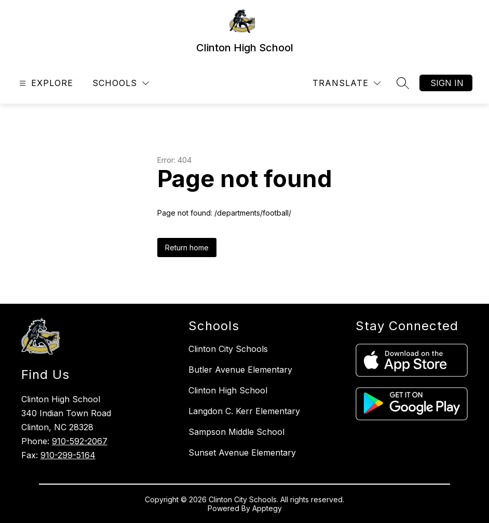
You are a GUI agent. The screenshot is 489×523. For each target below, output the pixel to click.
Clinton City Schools (228, 349)
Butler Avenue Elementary (240, 369)
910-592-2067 (79, 441)
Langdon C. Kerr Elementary (244, 411)
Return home (187, 247)
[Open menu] (45, 83)
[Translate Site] (346, 83)
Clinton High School (227, 390)
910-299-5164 (68, 455)
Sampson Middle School (236, 432)
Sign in (447, 83)
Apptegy (267, 508)
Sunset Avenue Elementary (242, 452)
